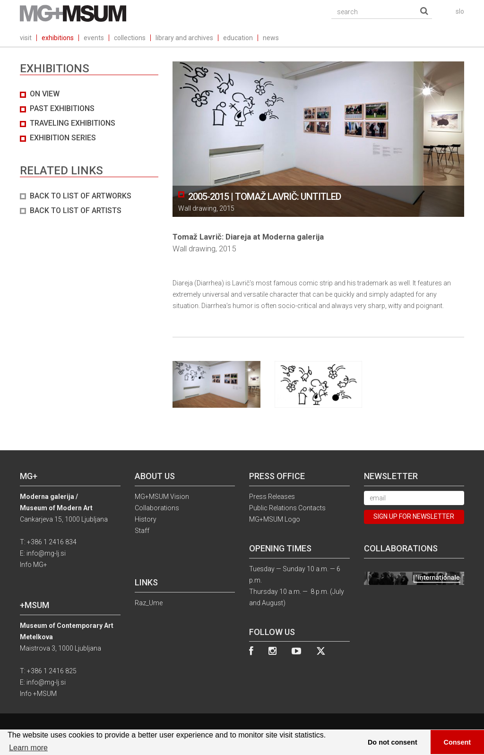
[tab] (89, 152)
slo (460, 11)
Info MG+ (33, 564)
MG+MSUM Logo (274, 519)
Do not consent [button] (392, 742)
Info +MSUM (38, 693)
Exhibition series (63, 137)
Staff (142, 530)
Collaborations (157, 508)
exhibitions (58, 38)
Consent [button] (457, 742)
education (238, 38)
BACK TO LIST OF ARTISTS (75, 210)
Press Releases (272, 496)
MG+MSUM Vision (162, 496)
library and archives (184, 38)
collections (130, 38)
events (94, 38)
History (145, 519)
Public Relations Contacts (287, 508)
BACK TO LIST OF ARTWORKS (80, 195)
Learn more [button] (28, 748)
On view (45, 93)
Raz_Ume (149, 603)
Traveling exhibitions (72, 123)
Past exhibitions (62, 108)
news (271, 38)
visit (26, 38)
